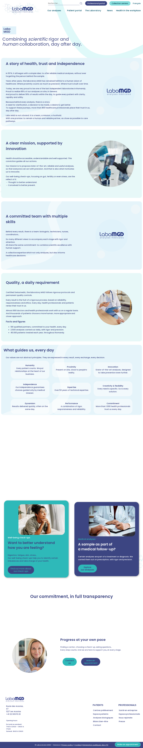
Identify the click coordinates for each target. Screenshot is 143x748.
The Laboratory (93, 10)
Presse (122, 721)
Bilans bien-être (100, 721)
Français (137, 3)
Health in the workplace (128, 10)
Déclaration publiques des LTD (95, 745)
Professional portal (96, 3)
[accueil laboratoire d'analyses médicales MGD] (22, 8)
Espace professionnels (129, 714)
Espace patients (100, 714)
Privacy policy (67, 745)
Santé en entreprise (128, 710)
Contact (97, 725)
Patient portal (74, 10)
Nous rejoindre (125, 717)
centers (120, 3)
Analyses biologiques (103, 717)
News (110, 10)
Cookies (77, 745)
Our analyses (54, 10)
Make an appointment (127, 744)
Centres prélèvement (103, 710)
